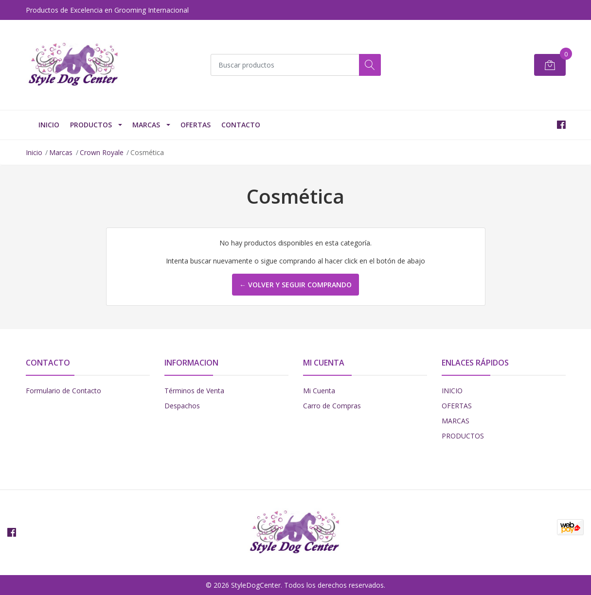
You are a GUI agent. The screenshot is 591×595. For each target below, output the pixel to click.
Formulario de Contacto (63, 390)
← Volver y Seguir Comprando (295, 284)
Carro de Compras (332, 405)
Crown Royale (102, 152)
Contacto (240, 124)
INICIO (48, 124)
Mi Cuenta (319, 390)
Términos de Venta (194, 390)
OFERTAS (195, 124)
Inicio (34, 152)
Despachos (182, 405)
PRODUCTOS (91, 124)
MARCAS (455, 420)
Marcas (146, 124)
